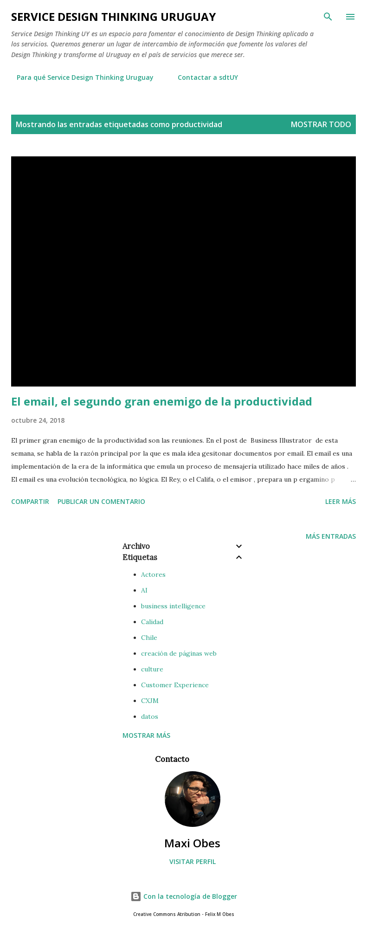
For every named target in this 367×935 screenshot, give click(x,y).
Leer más (340, 501)
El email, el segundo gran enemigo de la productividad (161, 401)
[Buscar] (328, 16)
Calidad (152, 622)
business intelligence (173, 606)
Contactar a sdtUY (202, 77)
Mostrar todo (321, 124)
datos (149, 716)
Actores (153, 574)
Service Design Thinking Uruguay (113, 16)
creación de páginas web (179, 653)
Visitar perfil (192, 861)
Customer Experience (175, 685)
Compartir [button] (30, 501)
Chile (149, 637)
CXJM (150, 700)
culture (152, 669)
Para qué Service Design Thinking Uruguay (79, 77)
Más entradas (331, 536)
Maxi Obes (192, 843)
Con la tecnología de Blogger (183, 896)
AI (144, 590)
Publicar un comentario (101, 501)
